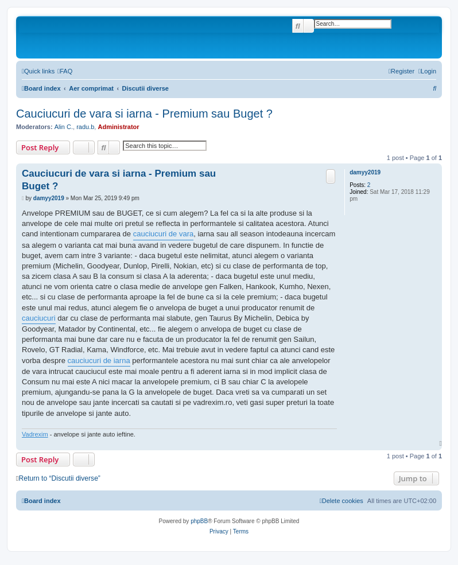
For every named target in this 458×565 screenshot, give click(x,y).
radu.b (85, 126)
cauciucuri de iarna (99, 360)
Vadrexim (35, 434)
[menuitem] (64, 71)
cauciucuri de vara (163, 233)
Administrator (118, 126)
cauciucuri (39, 318)
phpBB (199, 521)
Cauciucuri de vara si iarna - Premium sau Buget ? (144, 113)
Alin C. (64, 126)
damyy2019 (365, 172)
